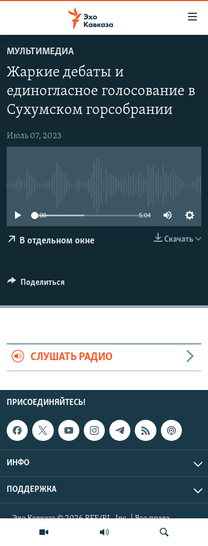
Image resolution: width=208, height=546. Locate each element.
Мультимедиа (40, 51)
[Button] (36, 284)
